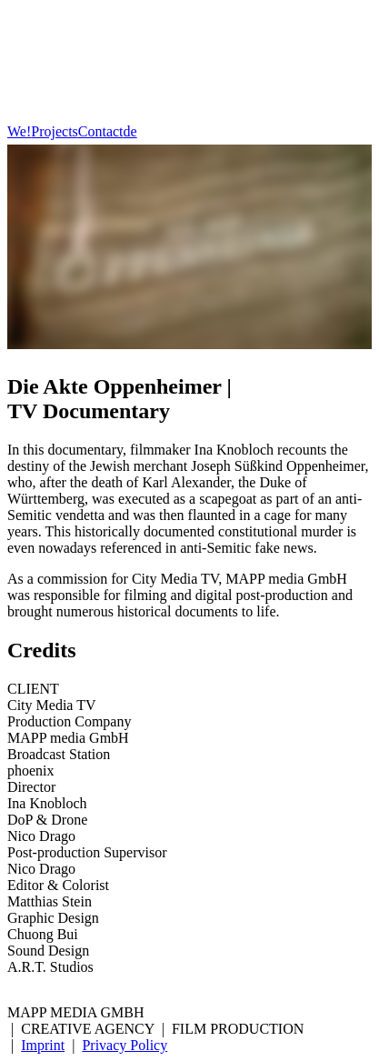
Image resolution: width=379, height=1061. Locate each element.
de (130, 131)
